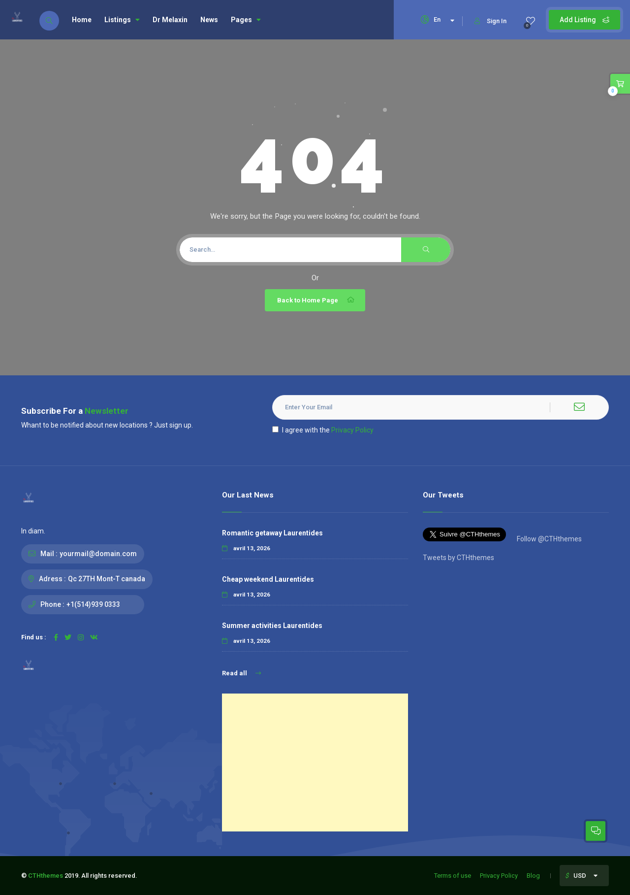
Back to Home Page (316, 300)
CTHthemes (45, 875)
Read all (241, 673)
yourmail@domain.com (98, 554)
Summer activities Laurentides (272, 626)
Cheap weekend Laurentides (268, 579)
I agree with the (323, 430)
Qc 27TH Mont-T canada (106, 579)
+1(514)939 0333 (93, 604)
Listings (122, 20)
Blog (533, 875)
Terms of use (452, 875)
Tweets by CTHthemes (458, 558)
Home (82, 20)
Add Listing (584, 20)
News (209, 20)
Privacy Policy (352, 430)
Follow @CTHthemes (548, 539)
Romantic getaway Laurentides (272, 533)
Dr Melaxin (170, 20)
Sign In (490, 21)
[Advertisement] (315, 762)
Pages (246, 20)
